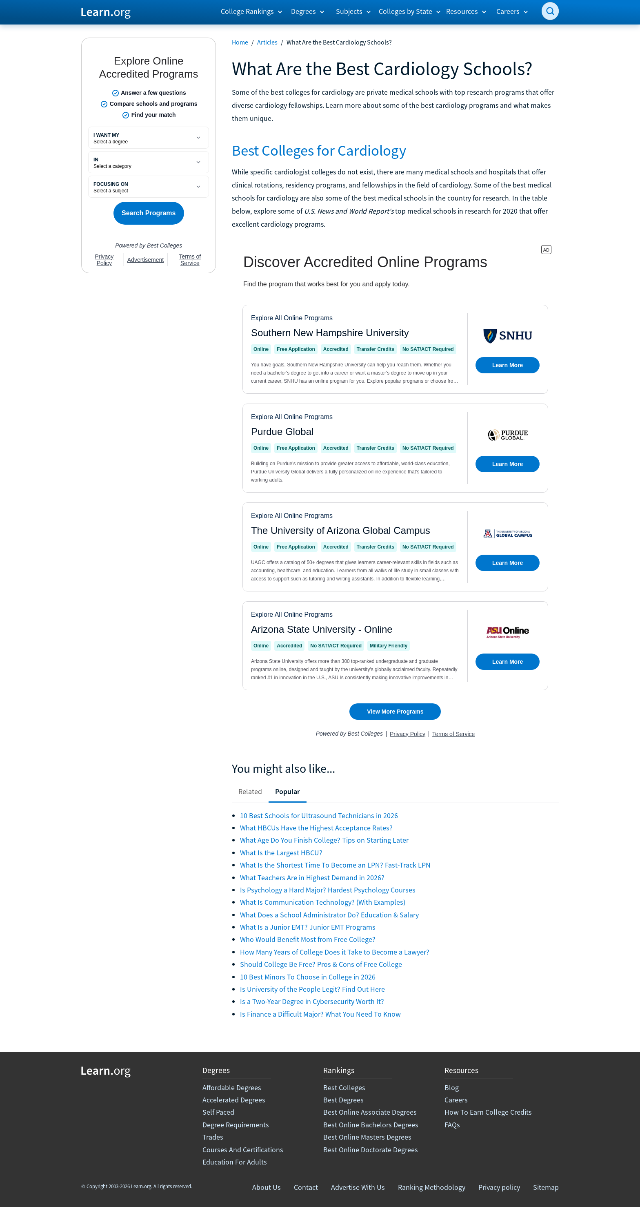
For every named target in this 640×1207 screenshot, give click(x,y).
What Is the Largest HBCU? (281, 852)
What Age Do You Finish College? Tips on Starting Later (324, 840)
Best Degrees (343, 1099)
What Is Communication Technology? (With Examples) (322, 902)
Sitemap (546, 1187)
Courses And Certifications (242, 1149)
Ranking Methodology (431, 1187)
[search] (550, 11)
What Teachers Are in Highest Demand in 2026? (312, 877)
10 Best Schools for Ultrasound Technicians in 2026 (319, 815)
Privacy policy (499, 1187)
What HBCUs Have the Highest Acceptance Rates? (316, 827)
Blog (451, 1087)
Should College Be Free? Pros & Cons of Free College (321, 964)
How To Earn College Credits (488, 1112)
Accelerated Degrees (233, 1099)
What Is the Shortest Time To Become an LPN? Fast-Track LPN (335, 865)
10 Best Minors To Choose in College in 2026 (308, 977)
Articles (267, 42)
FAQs (452, 1124)
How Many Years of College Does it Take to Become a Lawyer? (334, 952)
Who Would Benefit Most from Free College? (308, 939)
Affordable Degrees (231, 1087)
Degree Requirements (235, 1124)
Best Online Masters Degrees (367, 1137)
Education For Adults (234, 1162)
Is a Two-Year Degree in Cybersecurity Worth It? (312, 1001)
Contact (306, 1187)
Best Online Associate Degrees (370, 1112)
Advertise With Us (358, 1187)
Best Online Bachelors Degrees (370, 1124)
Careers (456, 1099)
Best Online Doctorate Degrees (370, 1149)
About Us (266, 1187)
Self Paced (218, 1112)
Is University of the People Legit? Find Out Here (312, 989)
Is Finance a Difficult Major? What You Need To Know (320, 1014)
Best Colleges (344, 1087)
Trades (212, 1137)
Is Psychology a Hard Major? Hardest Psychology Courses (328, 890)
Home (240, 42)
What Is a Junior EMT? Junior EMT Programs (308, 927)
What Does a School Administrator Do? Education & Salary (329, 914)
